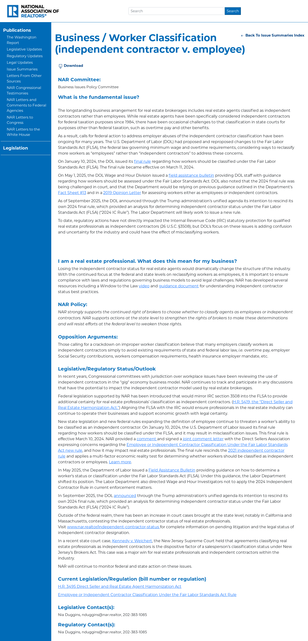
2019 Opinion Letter (122, 192)
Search (233, 11)
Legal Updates (20, 62)
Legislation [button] (15, 148)
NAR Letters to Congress (20, 120)
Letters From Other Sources (24, 78)
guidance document (179, 286)
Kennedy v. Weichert (132, 541)
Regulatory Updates (25, 56)
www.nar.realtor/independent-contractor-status (113, 527)
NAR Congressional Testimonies (24, 90)
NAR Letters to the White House (23, 132)
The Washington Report (21, 40)
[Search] (176, 11)
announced (125, 495)
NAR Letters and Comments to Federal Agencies (26, 105)
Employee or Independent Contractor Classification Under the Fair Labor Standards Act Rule (147, 594)
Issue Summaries (22, 69)
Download (70, 66)
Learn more (120, 462)
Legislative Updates (24, 49)
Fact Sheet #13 (72, 192)
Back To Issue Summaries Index (272, 35)
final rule (142, 161)
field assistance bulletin (191, 175)
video (144, 286)
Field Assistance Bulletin (171, 470)
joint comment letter (203, 439)
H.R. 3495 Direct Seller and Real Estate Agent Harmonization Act (119, 586)
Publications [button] (17, 30)
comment (147, 439)
